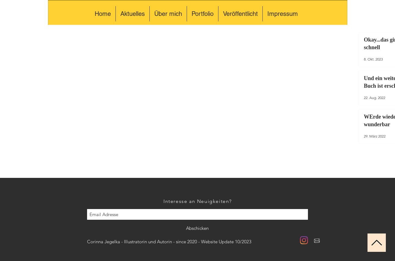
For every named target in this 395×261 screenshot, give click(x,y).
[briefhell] (316, 240)
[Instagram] (304, 240)
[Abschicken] (197, 228)
